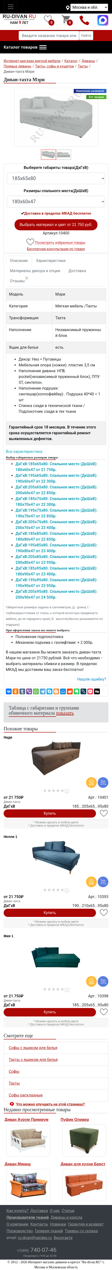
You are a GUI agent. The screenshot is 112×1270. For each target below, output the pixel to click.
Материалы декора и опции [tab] (35, 271)
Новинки (58, 1224)
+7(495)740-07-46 (84, 20)
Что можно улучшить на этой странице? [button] (50, 1104)
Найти (86, 35)
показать (65, 713)
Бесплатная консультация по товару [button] (56, 249)
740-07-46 (36, 1250)
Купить (50, 813)
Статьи (68, 1210)
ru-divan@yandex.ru (35, 1237)
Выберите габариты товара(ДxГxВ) (56, 167)
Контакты (39, 1224)
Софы (14, 1071)
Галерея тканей (49, 1231)
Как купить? (17, 1210)
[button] (25, 47)
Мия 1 (8, 936)
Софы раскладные (26, 1095)
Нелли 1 (10, 837)
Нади (8, 737)
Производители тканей (28, 1217)
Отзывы (19, 279)
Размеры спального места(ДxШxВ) (56, 191)
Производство (20, 1231)
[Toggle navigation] (10, 7)
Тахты (14, 1083)
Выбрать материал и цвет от (56, 225)
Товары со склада (81, 1231)
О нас (55, 1210)
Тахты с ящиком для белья (33, 1059)
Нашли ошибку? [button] (91, 679)
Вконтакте (63, 1237)
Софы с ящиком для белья (33, 1047)
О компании (17, 1224)
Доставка (77, 271)
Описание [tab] (19, 260)
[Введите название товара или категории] (49, 35)
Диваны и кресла (66, 1217)
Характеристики (51, 260)
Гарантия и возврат (86, 1224)
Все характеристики (24, 451)
